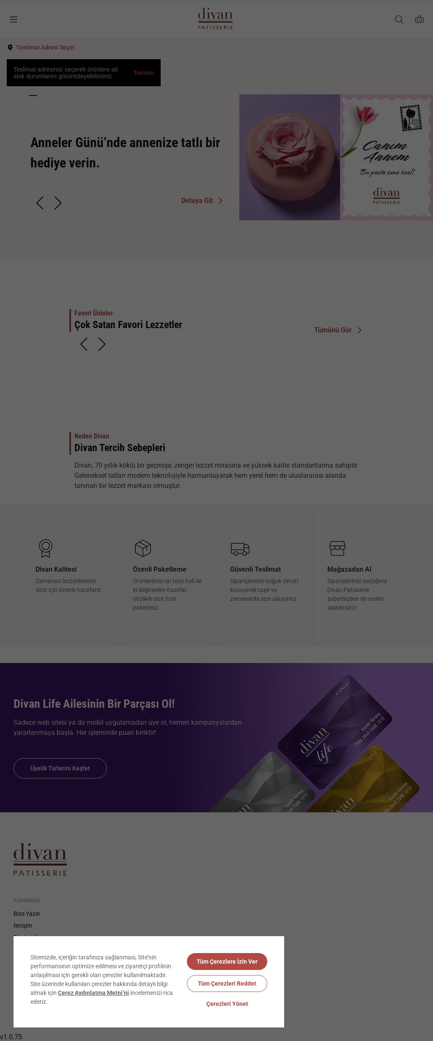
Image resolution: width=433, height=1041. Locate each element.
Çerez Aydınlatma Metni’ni (93, 992)
